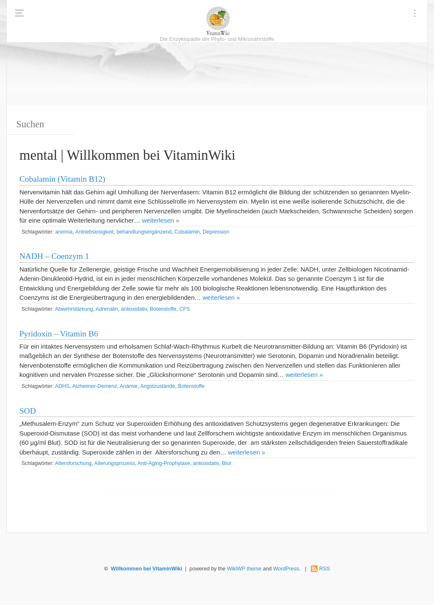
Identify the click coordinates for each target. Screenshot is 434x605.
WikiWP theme (244, 569)
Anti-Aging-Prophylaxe (163, 463)
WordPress (286, 569)
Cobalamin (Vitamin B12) (62, 179)
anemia (64, 232)
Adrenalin (107, 309)
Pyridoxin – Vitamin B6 (58, 333)
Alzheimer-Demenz (94, 386)
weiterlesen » (160, 220)
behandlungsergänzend (144, 232)
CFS (184, 309)
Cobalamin (187, 232)
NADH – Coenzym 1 (54, 256)
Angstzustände (157, 386)
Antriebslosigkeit (94, 232)
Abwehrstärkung (74, 309)
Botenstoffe (163, 309)
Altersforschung (73, 463)
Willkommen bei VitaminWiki (146, 569)
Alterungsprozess (114, 463)
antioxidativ (134, 309)
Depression (215, 232)
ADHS (62, 386)
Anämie (128, 386)
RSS (324, 569)
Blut (226, 463)
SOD (27, 410)
